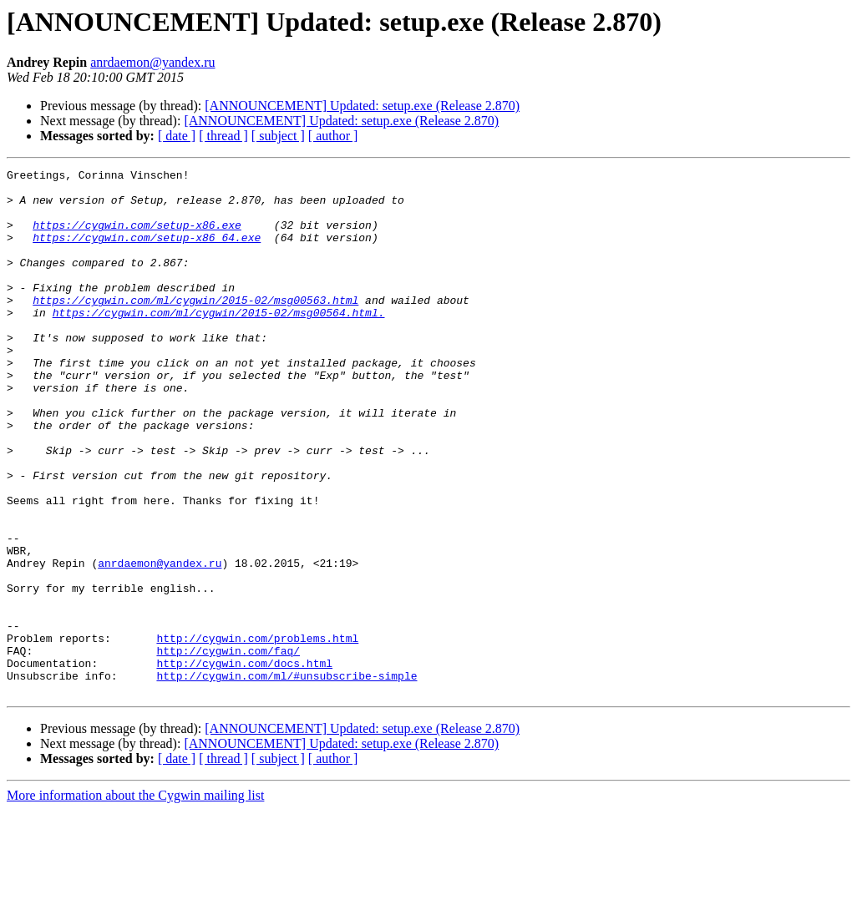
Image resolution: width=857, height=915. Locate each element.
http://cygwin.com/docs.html (244, 763)
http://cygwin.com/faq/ (228, 748)
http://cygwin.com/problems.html (257, 733)
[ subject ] (278, 136)
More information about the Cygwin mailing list (135, 900)
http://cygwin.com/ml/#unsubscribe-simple (286, 778)
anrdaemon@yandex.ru (152, 62)
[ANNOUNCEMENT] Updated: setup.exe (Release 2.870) (362, 106)
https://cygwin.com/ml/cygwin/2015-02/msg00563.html (195, 327)
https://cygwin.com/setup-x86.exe (137, 237)
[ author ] (333, 136)
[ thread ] (223, 136)
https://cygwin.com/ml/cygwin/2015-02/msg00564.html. (219, 342)
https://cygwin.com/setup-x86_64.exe (147, 252)
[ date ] (176, 136)
